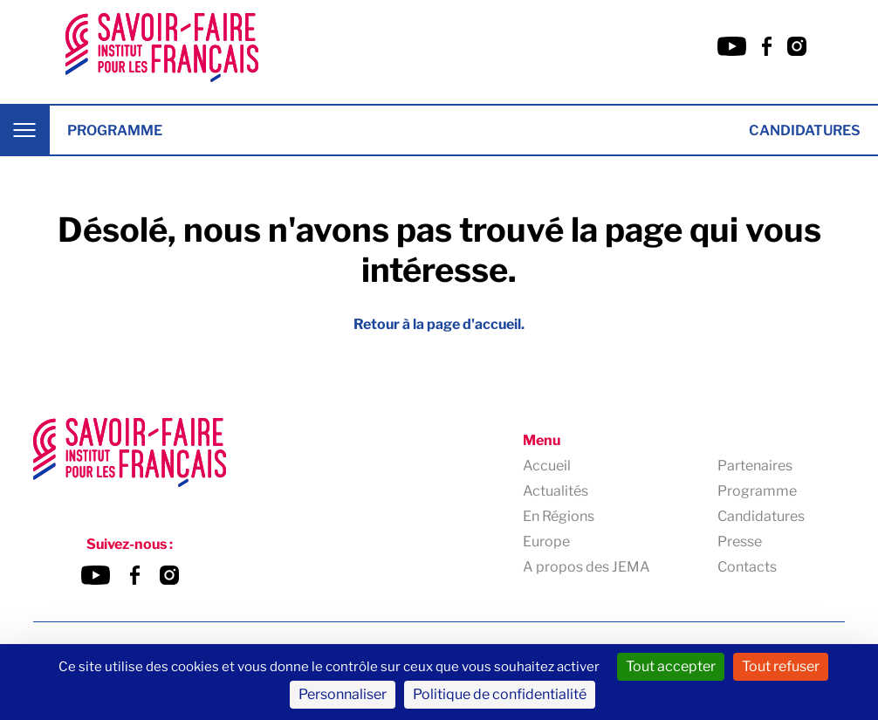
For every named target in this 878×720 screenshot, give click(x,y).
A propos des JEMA (586, 567)
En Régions (558, 516)
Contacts (747, 567)
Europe (546, 541)
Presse (739, 541)
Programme (114, 130)
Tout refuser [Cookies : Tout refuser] (781, 666)
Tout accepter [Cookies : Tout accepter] (671, 666)
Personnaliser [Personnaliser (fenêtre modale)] (342, 694)
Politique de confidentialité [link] (499, 694)
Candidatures (805, 130)
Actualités (555, 491)
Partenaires (754, 465)
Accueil (547, 465)
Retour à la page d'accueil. (439, 324)
